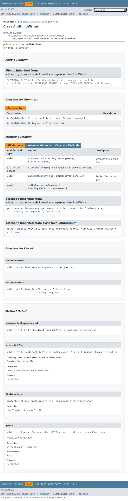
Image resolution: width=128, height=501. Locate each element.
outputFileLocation (19, 83)
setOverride (53, 211)
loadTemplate (93, 208)
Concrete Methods (67, 145)
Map (48, 167)
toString (102, 229)
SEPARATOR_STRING (46, 83)
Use (37, 3)
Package (18, 3)
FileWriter (21, 47)
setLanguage (14, 211)
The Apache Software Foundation (30, 497)
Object (71, 223)
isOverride (56, 80)
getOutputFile (56, 208)
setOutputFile (34, 211)
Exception (111, 352)
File (30, 118)
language (71, 80)
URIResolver (64, 176)
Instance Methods (39, 145)
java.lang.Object (12, 32)
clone (10, 229)
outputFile (87, 80)
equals (20, 229)
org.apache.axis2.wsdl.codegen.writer (37, 21)
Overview (6, 3)
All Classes (7, 9)
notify (74, 229)
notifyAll (87, 229)
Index (67, 3)
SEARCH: (88, 10)
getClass (47, 229)
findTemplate (36, 167)
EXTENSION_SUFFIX (17, 80)
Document (42, 176)
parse (31, 176)
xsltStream (102, 83)
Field (25, 14)
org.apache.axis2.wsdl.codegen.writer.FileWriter (36, 35)
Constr (34, 14)
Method (44, 14)
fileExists (39, 80)
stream (64, 83)
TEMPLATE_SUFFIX (81, 83)
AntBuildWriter (16, 118)
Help (74, 3)
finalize (33, 229)
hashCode (61, 229)
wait (113, 229)
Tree (43, 3)
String (67, 118)
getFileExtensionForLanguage (25, 208)
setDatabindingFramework (44, 185)
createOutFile (37, 158)
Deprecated (55, 3)
